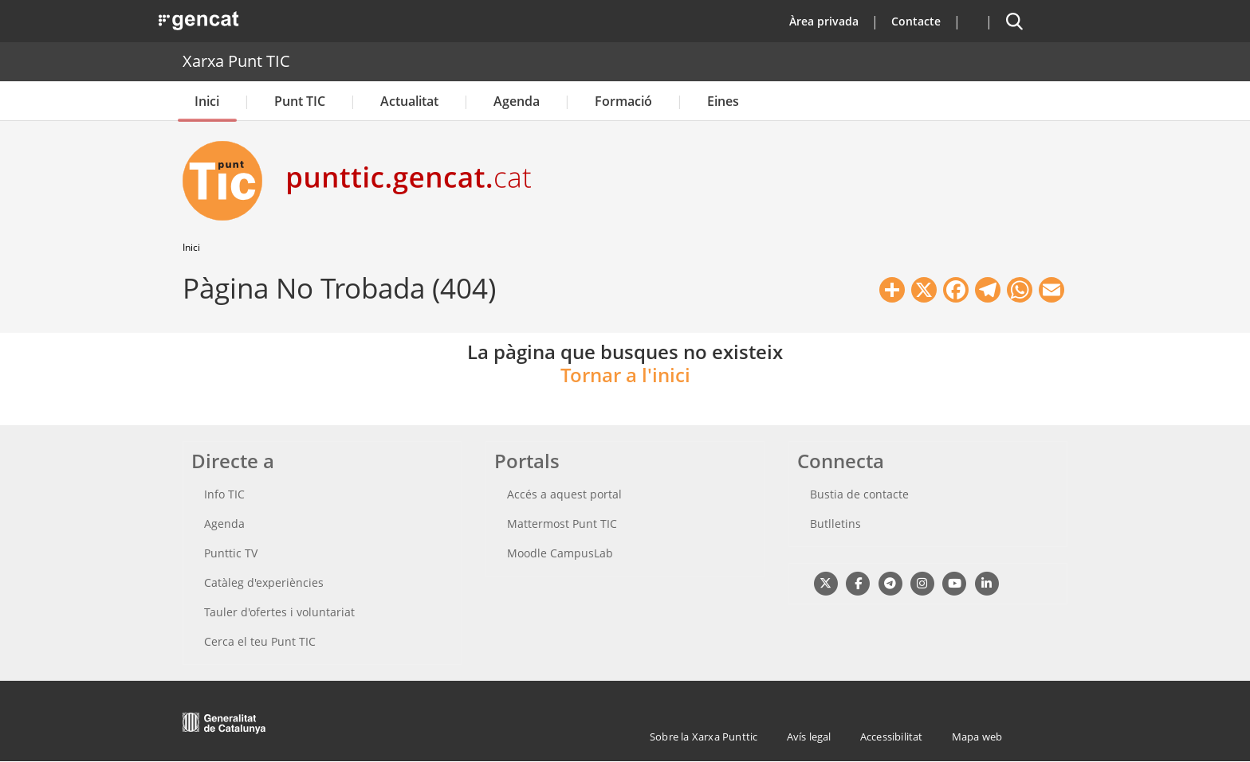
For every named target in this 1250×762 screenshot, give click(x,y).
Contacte (916, 21)
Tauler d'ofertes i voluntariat (279, 611)
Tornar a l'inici (625, 374)
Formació (623, 101)
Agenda (516, 101)
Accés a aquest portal (564, 494)
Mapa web (977, 736)
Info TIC (224, 494)
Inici (207, 101)
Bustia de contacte (859, 494)
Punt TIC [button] (299, 101)
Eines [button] (723, 101)
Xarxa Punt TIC (236, 61)
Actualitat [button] (409, 101)
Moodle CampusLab (560, 553)
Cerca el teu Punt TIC (260, 641)
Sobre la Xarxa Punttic (703, 736)
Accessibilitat (891, 736)
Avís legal (809, 736)
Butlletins (835, 523)
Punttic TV (230, 553)
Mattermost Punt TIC (562, 523)
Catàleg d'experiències (264, 582)
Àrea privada (824, 21)
